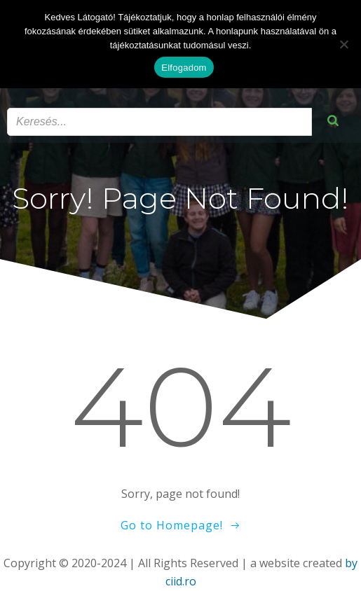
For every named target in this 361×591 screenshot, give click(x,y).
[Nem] (343, 44)
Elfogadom (183, 67)
